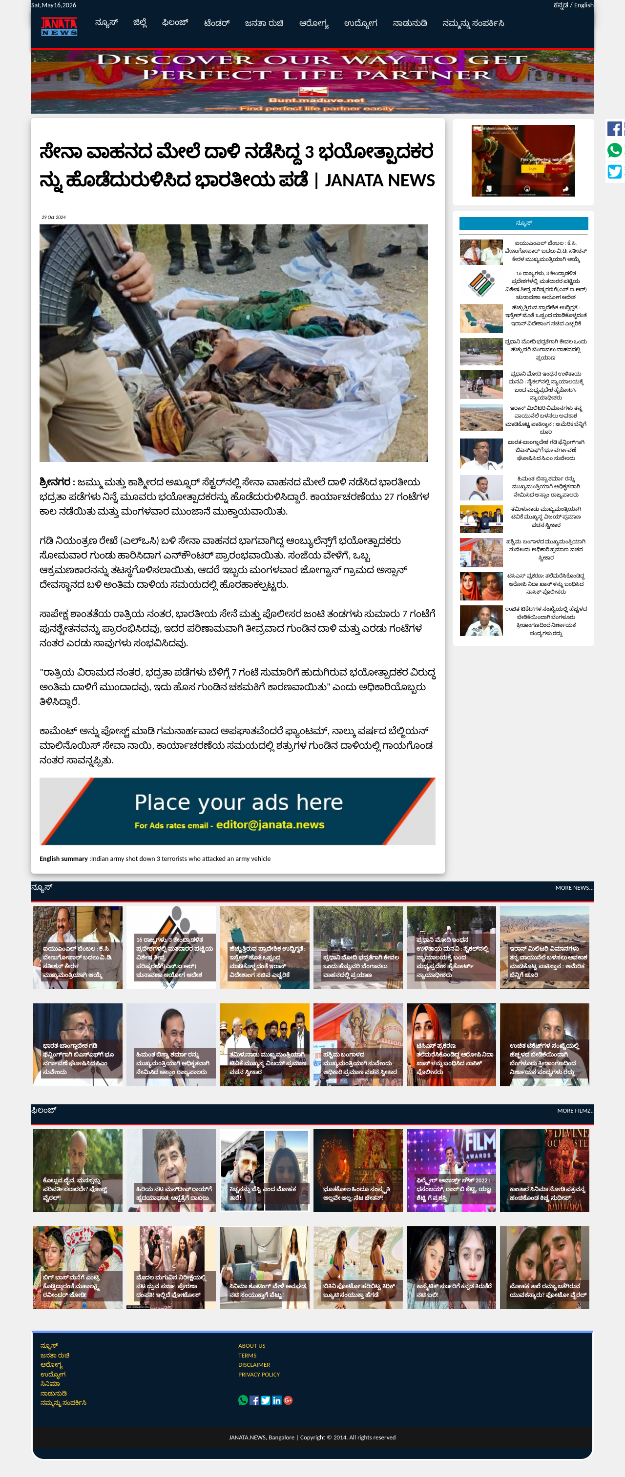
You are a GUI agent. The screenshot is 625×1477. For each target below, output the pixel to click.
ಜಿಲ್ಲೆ (139, 22)
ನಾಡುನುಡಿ (410, 23)
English (584, 5)
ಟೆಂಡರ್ (216, 23)
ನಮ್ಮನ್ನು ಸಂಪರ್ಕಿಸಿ (473, 23)
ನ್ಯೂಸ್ (106, 22)
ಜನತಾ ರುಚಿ (264, 23)
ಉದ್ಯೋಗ (360, 23)
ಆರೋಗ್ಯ (314, 23)
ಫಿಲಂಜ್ (175, 22)
